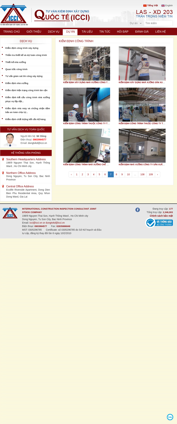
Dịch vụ (53, 31)
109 (151, 174)
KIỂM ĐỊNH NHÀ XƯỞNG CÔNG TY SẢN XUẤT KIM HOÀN (147, 164)
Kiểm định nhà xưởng (16, 83)
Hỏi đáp (122, 31)
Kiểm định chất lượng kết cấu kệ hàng (25, 119)
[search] (168, 23)
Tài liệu (87, 31)
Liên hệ (160, 31)
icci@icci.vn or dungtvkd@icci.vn (47, 222)
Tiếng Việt (150, 5)
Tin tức (104, 31)
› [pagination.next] (157, 174)
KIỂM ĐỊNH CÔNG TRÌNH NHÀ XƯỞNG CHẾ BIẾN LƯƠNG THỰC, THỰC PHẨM (101, 164)
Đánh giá (141, 31)
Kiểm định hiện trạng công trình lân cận (26, 90)
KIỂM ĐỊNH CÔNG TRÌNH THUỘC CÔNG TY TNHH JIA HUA (92, 123)
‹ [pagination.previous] (71, 174)
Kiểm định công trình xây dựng (21, 48)
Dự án (70, 31)
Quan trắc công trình (16, 69)
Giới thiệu (34, 31)
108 (142, 174)
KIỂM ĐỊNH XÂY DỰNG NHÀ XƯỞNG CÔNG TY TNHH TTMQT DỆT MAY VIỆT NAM (103, 82)
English (167, 5)
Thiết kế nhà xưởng (15, 62)
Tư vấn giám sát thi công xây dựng (24, 76)
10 (128, 174)
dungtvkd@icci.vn (37, 143)
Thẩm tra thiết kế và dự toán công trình (26, 55)
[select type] (135, 23)
